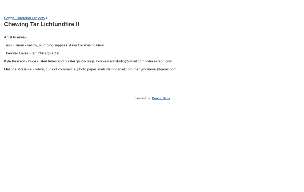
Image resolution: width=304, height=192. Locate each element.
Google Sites (161, 98)
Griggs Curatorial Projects (24, 18)
